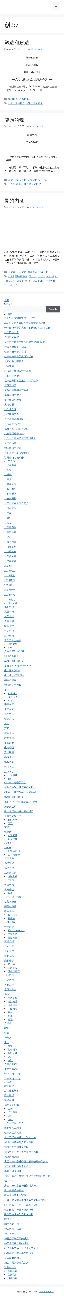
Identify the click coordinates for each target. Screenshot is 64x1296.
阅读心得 (12, 1271)
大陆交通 (9, 404)
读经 (10, 1082)
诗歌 (6, 994)
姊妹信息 (13, 99)
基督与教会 (10, 901)
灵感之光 (9, 984)
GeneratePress (46, 1291)
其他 (6, 723)
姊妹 (8, 474)
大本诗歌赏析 (11, 1064)
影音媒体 (12, 839)
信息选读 (10, 464)
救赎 (6, 1032)
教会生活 (9, 733)
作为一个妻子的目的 (15, 782)
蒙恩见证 (12, 1053)
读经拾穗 (10, 551)
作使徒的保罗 (11, 337)
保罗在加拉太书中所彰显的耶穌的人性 (25, 342)
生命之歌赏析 (11, 1068)
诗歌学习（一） (12, 1073)
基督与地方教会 (12, 395)
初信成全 (12, 693)
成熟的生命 (10, 872)
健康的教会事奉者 (14, 361)
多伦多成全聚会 (12, 399)
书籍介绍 (12, 934)
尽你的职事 (10, 443)
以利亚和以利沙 (12, 1127)
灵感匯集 (12, 1278)
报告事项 (12, 775)
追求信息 (9, 635)
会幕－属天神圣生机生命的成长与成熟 (25, 1200)
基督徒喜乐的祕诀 (14, 660)
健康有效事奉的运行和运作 (18, 356)
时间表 (11, 918)
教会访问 (12, 914)
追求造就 (12, 1112)
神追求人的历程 (32, 184)
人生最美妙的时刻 (14, 651)
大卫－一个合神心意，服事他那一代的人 (26, 1161)
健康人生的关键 (12, 1132)
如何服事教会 (11, 414)
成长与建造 (14, 854)
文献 (6, 827)
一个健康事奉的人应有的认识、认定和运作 (27, 327)
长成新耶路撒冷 (12, 1257)
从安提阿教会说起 (14, 433)
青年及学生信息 (12, 640)
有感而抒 (10, 498)
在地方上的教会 (12, 896)
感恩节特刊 (14, 851)
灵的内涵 (14, 200)
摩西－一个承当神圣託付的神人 (21, 1185)
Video (7, 847)
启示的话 (21, 272)
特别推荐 (12, 1001)
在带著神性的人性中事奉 (17, 370)
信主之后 (9, 858)
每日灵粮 (9, 884)
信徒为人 (9, 713)
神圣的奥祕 (10, 680)
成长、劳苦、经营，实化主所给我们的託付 (27, 1175)
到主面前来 (21, 276)
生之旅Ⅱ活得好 (12, 670)
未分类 (11, 964)
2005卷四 (9, 580)
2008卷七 (9, 594)
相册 (10, 1016)
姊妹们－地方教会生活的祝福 (20, 792)
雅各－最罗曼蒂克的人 (16, 1262)
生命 (8, 512)
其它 (6, 728)
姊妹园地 (12, 819)
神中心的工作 (11, 1224)
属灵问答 (10, 484)
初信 (8, 469)
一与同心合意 (11, 332)
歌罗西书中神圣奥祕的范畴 (18, 1209)
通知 (10, 1115)
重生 (6, 689)
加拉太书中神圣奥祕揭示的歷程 (21, 1151)
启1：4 (32, 276)
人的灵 (11, 272)
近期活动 (9, 926)
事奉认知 (9, 704)
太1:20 (41, 276)
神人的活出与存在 (14, 1228)
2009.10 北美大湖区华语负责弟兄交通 (24, 322)
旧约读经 (9, 1095)
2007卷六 (9, 590)
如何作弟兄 (10, 409)
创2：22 (12, 103)
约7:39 (32, 280)
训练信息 (9, 630)
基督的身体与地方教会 (16, 390)
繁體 (6, 300)
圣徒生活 (10, 532)
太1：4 (50, 276)
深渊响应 (10, 508)
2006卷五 (9, 585)
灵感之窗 (10, 561)
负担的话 (10, 556)
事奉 (10, 314)
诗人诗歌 (10, 541)
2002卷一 (9, 565)
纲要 (10, 1046)
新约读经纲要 (11, 1090)
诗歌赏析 (10, 546)
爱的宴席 (12, 997)
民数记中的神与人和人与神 (18, 1214)
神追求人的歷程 (12, 685)
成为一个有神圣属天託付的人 (20, 438)
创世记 (19, 184)
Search (8, 304)
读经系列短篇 (11, 1105)
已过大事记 (10, 922)
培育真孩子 (10, 385)
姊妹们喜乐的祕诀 (14, 796)
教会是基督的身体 (14, 1190)
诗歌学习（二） (12, 1078)
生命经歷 (9, 742)
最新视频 (9, 955)
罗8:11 (41, 280)
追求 (10, 1108)
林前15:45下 (17, 280)
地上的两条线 (11, 1156)
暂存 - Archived (16, 930)
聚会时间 (12, 1049)
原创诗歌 (12, 697)
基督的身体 (10, 906)
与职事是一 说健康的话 (16, 452)
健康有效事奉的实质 (15, 351)
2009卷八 (9, 599)
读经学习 (9, 1100)
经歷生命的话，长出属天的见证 (21, 1248)
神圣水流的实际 (12, 448)
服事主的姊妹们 (12, 816)
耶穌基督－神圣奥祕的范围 (18, 1253)
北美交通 (9, 366)
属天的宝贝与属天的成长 (17, 1166)
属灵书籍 (13, 179)
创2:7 (21, 103)
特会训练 (12, 1005)
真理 (8, 517)
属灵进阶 (9, 867)
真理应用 (9, 752)
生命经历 (43, 272)
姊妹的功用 (10, 806)
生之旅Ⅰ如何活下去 (14, 675)
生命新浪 (12, 1008)
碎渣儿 (8, 1219)
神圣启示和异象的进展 (16, 1243)
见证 (8, 537)
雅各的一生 (10, 1267)
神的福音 (9, 1233)
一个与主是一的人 (14, 1123)
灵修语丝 (9, 889)
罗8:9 (49, 280)
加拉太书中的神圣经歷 (16, 1147)
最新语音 (9, 960)
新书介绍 (9, 941)
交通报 (11, 461)
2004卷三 (9, 575)
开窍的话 (9, 979)
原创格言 (9, 879)
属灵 (10, 823)
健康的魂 (14, 120)
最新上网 (9, 946)
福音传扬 (9, 757)
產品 (10, 1012)
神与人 (44, 179)
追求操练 (9, 766)
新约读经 (9, 1085)
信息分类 (12, 603)
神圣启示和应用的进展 (16, 1238)
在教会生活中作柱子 (15, 375)
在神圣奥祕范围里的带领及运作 (21, 380)
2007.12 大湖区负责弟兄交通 (20, 318)
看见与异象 (10, 989)
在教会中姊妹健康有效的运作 (20, 787)
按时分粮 (12, 876)
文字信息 (24, 179)
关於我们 (12, 1274)
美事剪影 (10, 527)
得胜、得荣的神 (12, 1171)
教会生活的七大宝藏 (15, 1195)
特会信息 (35, 179)
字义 (8, 479)
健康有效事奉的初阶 (15, 346)
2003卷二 (9, 570)
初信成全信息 (11, 656)
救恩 (6, 1028)
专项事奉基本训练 (14, 419)
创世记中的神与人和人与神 (18, 1142)
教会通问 (10, 493)
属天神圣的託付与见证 (16, 428)
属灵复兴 (9, 863)
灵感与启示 (14, 971)
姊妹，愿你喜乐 (34, 103)
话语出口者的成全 (14, 457)
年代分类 (9, 616)
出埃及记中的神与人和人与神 (20, 1137)
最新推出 (24, 99)
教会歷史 (10, 488)
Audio (7, 842)
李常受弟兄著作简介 (16, 503)
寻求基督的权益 (12, 423)
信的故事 (12, 644)
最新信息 (9, 951)
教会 (10, 893)
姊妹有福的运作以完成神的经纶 (21, 801)
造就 (10, 1119)
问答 (10, 700)
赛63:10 (14, 285)
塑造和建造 (16, 42)
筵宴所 (8, 831)
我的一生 (9, 1180)
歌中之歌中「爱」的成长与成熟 (21, 1204)
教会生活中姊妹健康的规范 (18, 811)
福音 (8, 522)
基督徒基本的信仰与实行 (17, 665)
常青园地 (12, 835)
